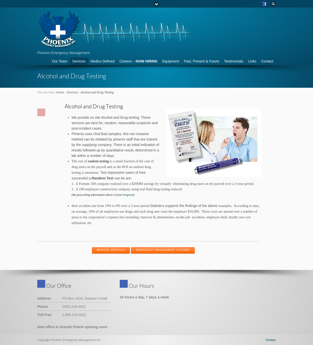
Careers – (138, 61)
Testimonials (233, 61)
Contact (267, 61)
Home (60, 92)
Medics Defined (103, 61)
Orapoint (127, 195)
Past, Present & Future (201, 61)
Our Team (59, 61)
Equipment (170, 61)
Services (79, 61)
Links (252, 61)
